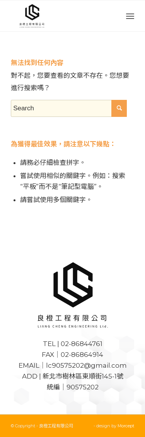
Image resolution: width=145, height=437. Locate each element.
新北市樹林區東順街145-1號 (83, 376)
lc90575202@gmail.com (86, 365)
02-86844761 (81, 344)
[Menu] (130, 16)
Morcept (126, 425)
